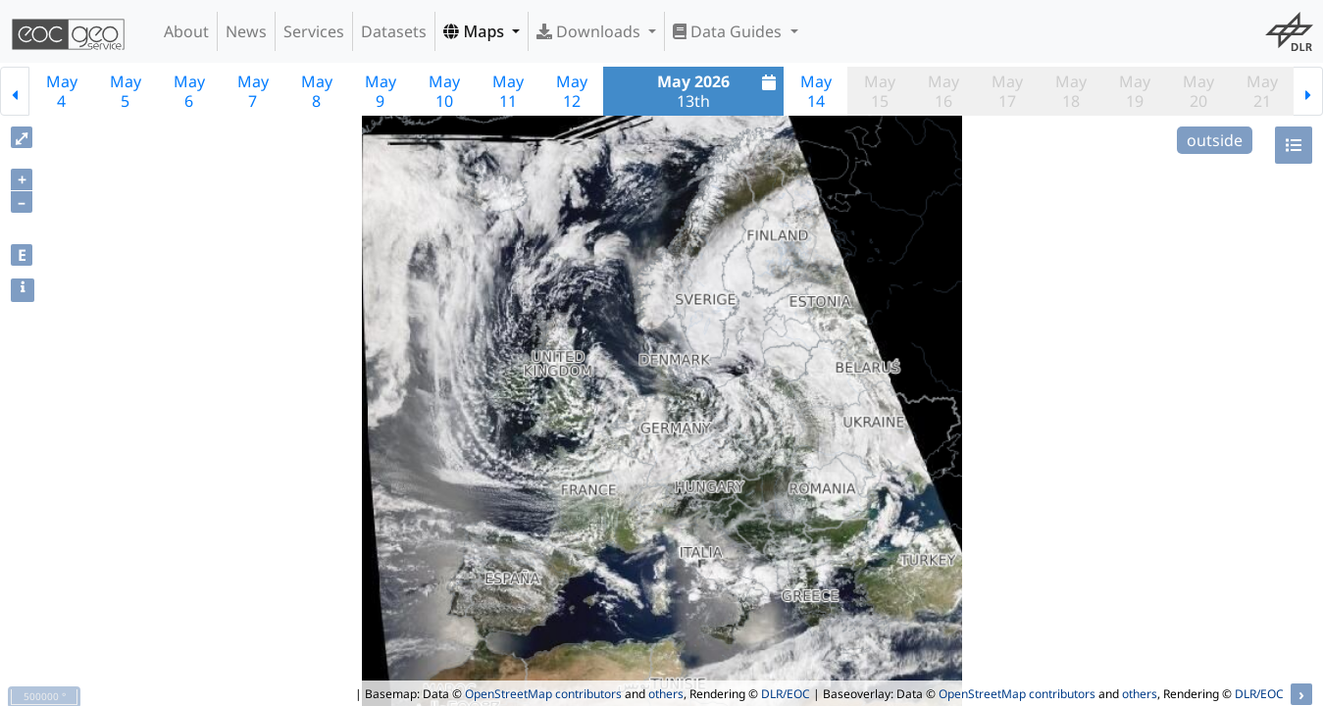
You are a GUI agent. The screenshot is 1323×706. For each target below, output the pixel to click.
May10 (444, 91)
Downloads (590, 31)
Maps (475, 31)
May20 (1198, 91)
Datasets (394, 31)
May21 (1262, 91)
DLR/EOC (785, 693)
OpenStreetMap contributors (543, 693)
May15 (879, 91)
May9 (380, 91)
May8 (316, 91)
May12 (571, 91)
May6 (189, 91)
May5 (125, 91)
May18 (1071, 91)
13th (719, 91)
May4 (61, 91)
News (246, 31)
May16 (943, 91)
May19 (1134, 91)
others (666, 693)
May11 (508, 91)
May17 (1007, 91)
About (186, 31)
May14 (816, 91)
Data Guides (729, 31)
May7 (253, 91)
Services (313, 31)
